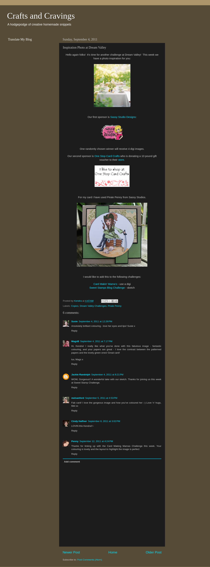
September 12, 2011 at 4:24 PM (96, 441)
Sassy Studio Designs (123, 117)
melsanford (77, 398)
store (121, 159)
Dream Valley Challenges (93, 306)
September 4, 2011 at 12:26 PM (95, 321)
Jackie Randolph (80, 374)
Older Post (153, 552)
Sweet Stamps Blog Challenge (107, 287)
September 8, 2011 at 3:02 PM (104, 421)
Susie (74, 321)
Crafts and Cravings (41, 15)
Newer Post (71, 552)
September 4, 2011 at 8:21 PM (107, 374)
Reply (74, 330)
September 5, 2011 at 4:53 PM (101, 398)
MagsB (75, 341)
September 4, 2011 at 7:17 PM (96, 341)
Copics (74, 306)
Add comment (72, 461)
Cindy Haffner (79, 421)
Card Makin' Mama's (105, 284)
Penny (75, 441)
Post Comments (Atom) (89, 559)
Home (112, 552)
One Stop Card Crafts (107, 156)
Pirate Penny (114, 306)
